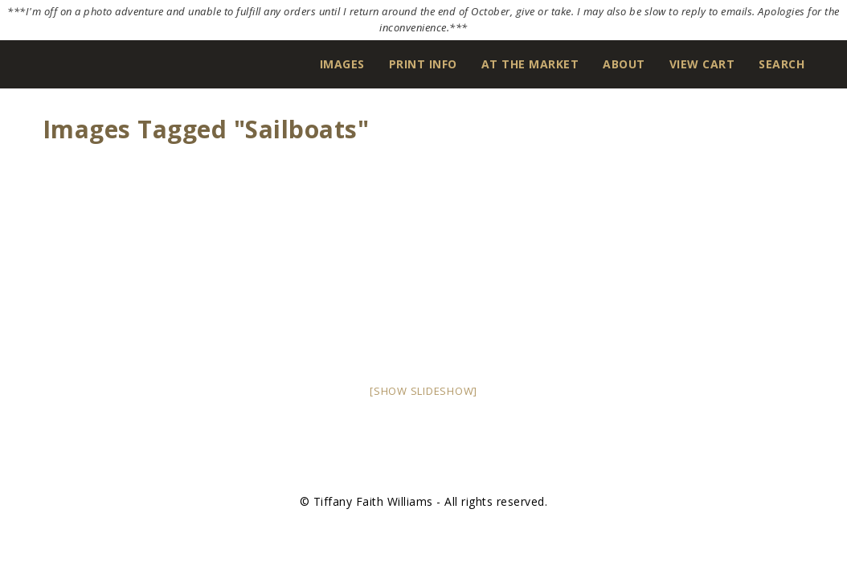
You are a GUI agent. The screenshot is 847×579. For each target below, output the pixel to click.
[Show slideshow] (423, 391)
